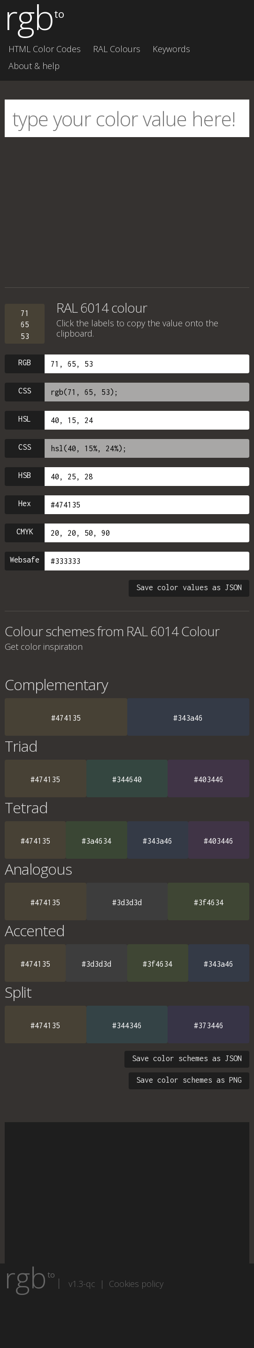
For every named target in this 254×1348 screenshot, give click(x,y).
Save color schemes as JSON (187, 1058)
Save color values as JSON (189, 587)
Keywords (171, 48)
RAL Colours (116, 48)
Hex (24, 503)
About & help (34, 65)
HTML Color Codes (44, 48)
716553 (25, 324)
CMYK (24, 531)
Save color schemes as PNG (189, 1080)
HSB (24, 475)
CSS (24, 390)
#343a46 (188, 718)
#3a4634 (96, 841)
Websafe (24, 559)
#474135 (66, 718)
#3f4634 (208, 902)
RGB (24, 362)
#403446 (208, 779)
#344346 (127, 1025)
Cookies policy (136, 1283)
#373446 (208, 1025)
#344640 (127, 779)
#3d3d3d (127, 902)
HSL (24, 419)
